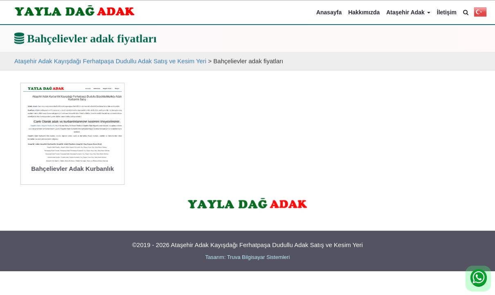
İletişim (447, 12)
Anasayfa (329, 12)
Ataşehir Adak (408, 12)
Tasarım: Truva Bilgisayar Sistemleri (247, 257)
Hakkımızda (364, 12)
